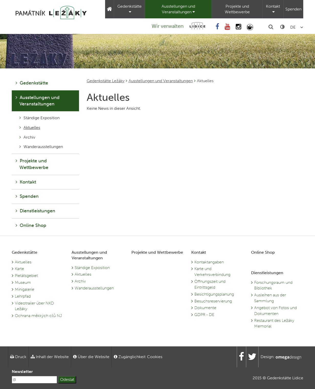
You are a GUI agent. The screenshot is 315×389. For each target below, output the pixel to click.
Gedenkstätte (129, 9)
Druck (18, 356)
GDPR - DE (204, 314)
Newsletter (22, 371)
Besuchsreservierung (213, 301)
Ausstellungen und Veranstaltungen (178, 9)
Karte (19, 268)
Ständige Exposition (39, 117)
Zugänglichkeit (129, 356)
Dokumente (205, 307)
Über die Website (91, 356)
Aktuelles (29, 127)
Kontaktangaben (209, 262)
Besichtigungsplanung (214, 294)
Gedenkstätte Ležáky (106, 80)
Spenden (293, 9)
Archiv (27, 137)
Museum (23, 282)
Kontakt (273, 9)
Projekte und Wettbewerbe (237, 9)
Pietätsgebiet (26, 275)
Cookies (154, 356)
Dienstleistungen (35, 211)
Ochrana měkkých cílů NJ (38, 315)
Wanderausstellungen (41, 146)
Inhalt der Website (50, 356)
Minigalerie (24, 289)
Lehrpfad (23, 296)
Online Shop (31, 225)
